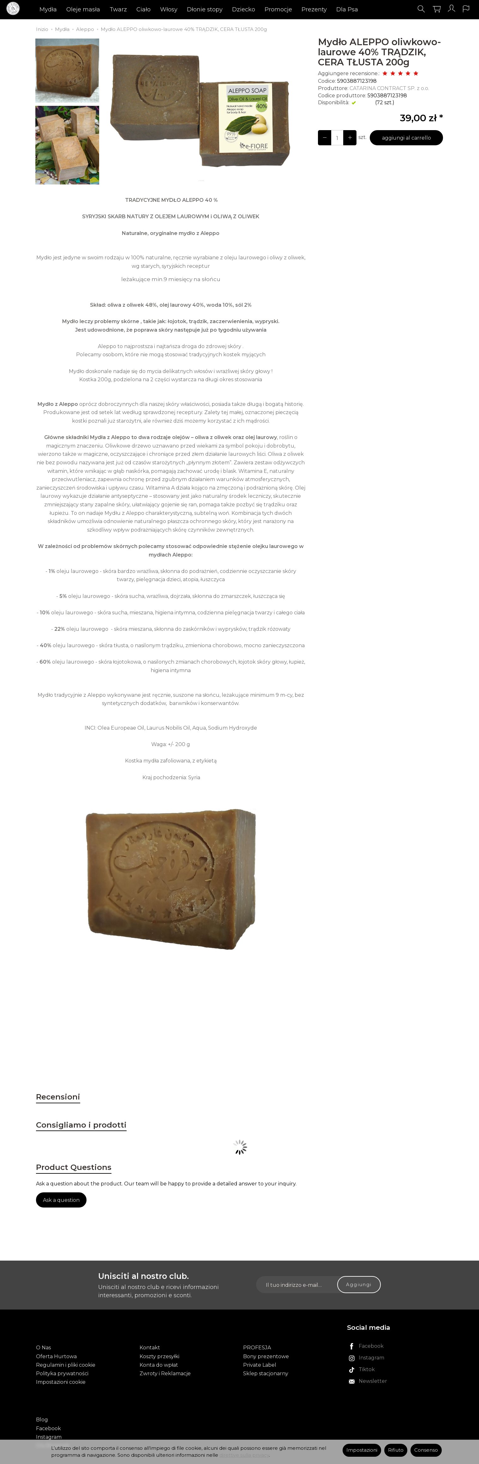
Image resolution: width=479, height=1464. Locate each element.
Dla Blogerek (52, 1437)
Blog (42, 1411)
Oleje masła (96, 11)
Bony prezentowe (266, 1358)
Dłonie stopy (218, 11)
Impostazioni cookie (61, 1384)
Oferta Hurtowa (56, 1358)
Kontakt (150, 1350)
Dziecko (256, 11)
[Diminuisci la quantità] (346, 137)
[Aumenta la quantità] (323, 137)
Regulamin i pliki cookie (65, 1367)
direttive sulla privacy (244, 1455)
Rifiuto (396, 1450)
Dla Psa (360, 11)
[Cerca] (413, 11)
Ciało (156, 11)
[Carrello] (428, 11)
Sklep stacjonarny (265, 1375)
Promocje (291, 11)
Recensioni (65, 1099)
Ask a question (61, 1212)
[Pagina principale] (21, 11)
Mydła (61, 11)
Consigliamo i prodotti (95, 1130)
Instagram (49, 1428)
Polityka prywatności (62, 1375)
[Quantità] (334, 137)
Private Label (259, 1367)
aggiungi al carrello (404, 138)
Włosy (181, 11)
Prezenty (327, 11)
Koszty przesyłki (159, 1358)
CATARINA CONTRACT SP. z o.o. (389, 88)
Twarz (131, 11)
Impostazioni (361, 1450)
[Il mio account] (444, 11)
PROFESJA (257, 1350)
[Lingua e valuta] (459, 11)
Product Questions (86, 1177)
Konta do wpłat (159, 1367)
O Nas (43, 1350)
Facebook (48, 1420)
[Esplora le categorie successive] (384, 11)
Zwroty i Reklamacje (165, 1375)
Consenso (426, 1450)
